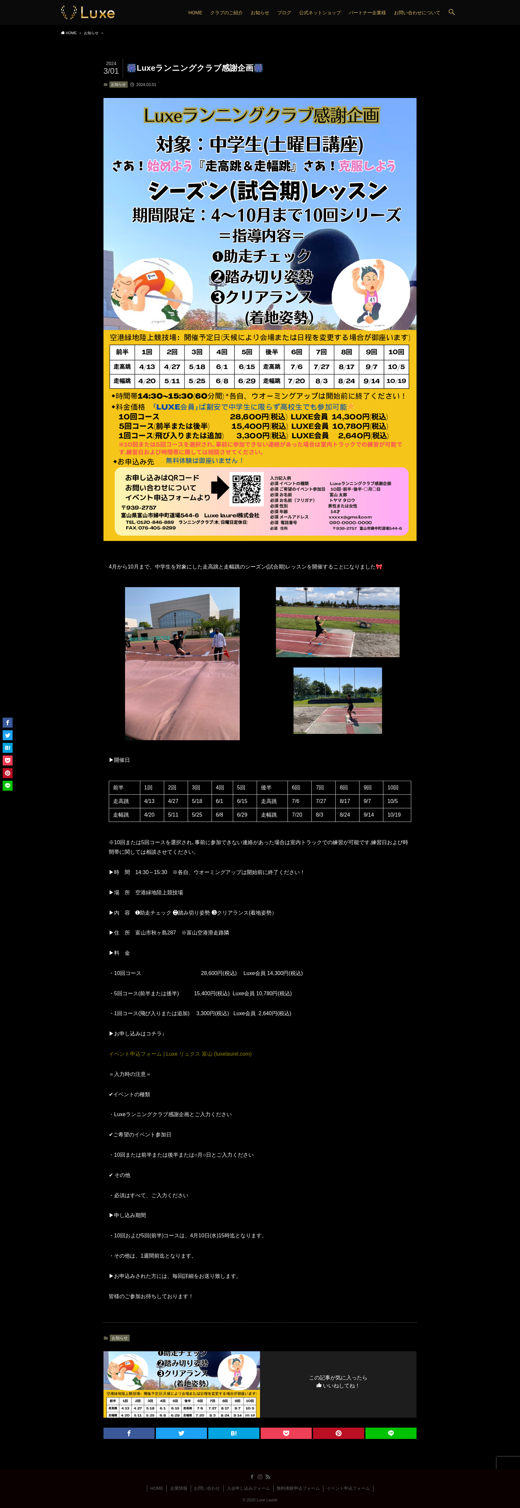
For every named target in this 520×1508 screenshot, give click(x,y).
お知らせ (118, 84)
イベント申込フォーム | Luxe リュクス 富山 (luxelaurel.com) (180, 1054)
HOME (156, 1488)
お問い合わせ (207, 1488)
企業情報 (178, 1488)
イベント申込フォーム (348, 1488)
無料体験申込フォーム (298, 1488)
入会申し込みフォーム (248, 1488)
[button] (451, 12)
